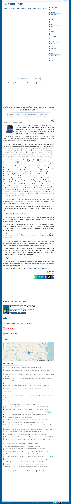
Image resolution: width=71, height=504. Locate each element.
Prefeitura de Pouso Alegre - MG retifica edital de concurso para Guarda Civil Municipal (29, 429)
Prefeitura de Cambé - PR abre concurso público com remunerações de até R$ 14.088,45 (29, 437)
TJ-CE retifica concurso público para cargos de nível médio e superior (24, 461)
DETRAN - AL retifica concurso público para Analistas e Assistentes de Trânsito (29, 456)
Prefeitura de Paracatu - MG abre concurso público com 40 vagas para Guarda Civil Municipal (28, 425)
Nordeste (52, 26)
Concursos (52, 14)
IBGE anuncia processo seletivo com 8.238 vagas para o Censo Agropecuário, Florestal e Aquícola (29, 396)
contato (45, 8)
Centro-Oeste (53, 29)
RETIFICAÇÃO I (10, 328)
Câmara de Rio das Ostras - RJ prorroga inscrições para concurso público (28, 412)
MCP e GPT (52, 33)
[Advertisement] (17, 94)
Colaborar (52, 58)
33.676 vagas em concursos (11, 8)
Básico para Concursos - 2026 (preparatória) (22, 305)
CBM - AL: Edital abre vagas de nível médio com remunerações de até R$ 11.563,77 (27, 451)
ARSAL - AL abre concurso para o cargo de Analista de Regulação (22, 454)
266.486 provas (37, 8)
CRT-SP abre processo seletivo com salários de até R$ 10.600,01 (22, 404)
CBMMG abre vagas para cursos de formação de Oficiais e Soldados (23, 431)
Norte (51, 24)
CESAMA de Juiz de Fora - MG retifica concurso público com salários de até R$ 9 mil (27, 419)
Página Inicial (53, 7)
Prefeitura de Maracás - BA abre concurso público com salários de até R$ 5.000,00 (27, 385)
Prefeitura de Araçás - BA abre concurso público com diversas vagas (23, 383)
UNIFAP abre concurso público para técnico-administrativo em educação (25, 448)
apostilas (23, 8)
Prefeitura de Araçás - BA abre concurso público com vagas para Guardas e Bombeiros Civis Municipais (29, 379)
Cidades (52, 43)
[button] (5, 344)
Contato (51, 60)
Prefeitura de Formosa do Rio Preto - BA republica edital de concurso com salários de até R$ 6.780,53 (29, 375)
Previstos (52, 38)
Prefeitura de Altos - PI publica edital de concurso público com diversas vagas (26, 466)
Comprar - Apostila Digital (18, 312)
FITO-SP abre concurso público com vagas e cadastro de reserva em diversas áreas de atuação (28, 400)
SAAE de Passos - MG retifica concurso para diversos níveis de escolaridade (25, 434)
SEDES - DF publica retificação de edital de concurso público (21, 443)
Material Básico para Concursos (37, 268)
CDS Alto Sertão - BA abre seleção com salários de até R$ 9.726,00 (23, 367)
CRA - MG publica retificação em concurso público (18, 417)
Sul (50, 22)
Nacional (52, 17)
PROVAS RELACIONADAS (12, 333)
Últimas (51, 31)
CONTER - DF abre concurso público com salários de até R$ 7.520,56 (23, 446)
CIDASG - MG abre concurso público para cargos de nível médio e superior (25, 414)
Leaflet (39, 360)
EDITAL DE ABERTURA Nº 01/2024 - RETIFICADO (19, 323)
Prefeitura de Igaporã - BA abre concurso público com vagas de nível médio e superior (28, 388)
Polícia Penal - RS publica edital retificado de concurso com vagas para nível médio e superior (28, 440)
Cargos (51, 41)
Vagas (51, 46)
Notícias (52, 12)
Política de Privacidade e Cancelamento (17, 502)
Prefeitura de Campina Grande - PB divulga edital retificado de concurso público (27, 464)
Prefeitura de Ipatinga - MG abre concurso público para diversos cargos (24, 422)
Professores (52, 36)
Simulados (52, 48)
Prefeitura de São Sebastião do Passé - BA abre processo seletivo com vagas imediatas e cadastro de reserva (29, 371)
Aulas (51, 53)
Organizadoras (53, 55)
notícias (29, 8)
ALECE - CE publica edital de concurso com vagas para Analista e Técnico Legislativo (28, 459)
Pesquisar (36, 78)
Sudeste (51, 19)
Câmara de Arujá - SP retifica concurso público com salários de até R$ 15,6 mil (26, 407)
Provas (51, 50)
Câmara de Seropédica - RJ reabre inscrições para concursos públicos (26, 409)
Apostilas (52, 9)
